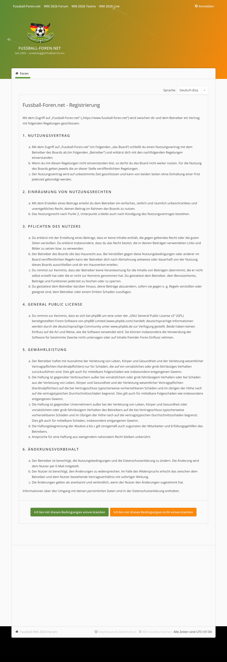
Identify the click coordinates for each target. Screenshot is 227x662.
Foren (24, 73)
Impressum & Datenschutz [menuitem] (117, 632)
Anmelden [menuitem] (206, 6)
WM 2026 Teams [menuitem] (83, 6)
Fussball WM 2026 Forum (38, 632)
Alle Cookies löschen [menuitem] (157, 632)
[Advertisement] (113, 585)
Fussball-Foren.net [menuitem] (27, 6)
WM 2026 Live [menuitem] (109, 6)
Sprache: (169, 90)
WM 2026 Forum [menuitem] (56, 6)
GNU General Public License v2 (152, 315)
